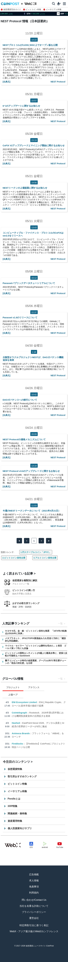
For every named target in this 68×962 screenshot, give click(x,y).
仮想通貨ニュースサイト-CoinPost (40, 946)
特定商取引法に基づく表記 (33, 925)
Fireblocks (17, 743)
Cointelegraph (19, 712)
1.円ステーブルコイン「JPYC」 (36, 552)
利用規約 (34, 892)
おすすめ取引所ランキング (26, 603)
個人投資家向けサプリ (20, 828)
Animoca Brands (21, 733)
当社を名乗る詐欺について (33, 906)
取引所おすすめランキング (22, 776)
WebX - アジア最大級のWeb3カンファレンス (34, 931)
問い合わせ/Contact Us (34, 900)
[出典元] (6, 81)
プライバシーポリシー (34, 912)
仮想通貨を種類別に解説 (24, 580)
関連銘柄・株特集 (17, 813)
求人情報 (34, 880)
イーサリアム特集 (52, 9)
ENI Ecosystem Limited (24, 702)
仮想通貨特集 (15, 769)
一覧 (60, 623)
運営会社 (34, 918)
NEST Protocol (58, 81)
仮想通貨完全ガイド (11, 9)
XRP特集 (12, 806)
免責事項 (34, 886)
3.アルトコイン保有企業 (44, 558)
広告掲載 (34, 874)
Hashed (16, 723)
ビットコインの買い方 (23, 590)
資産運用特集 (15, 821)
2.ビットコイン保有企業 (13, 558)
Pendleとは (14, 798)
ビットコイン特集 (32, 9)
